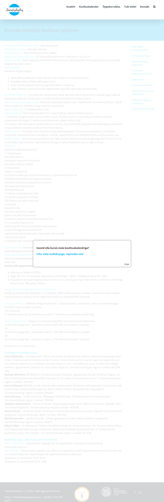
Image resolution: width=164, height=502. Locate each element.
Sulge (126, 264)
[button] (154, 6)
